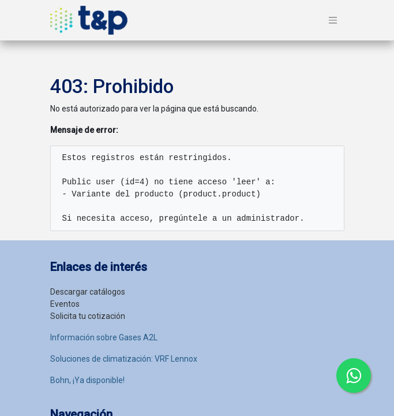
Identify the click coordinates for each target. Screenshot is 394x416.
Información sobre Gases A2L (103, 337)
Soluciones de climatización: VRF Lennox (123, 358)
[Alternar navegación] (332, 20)
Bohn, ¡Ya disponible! (87, 380)
